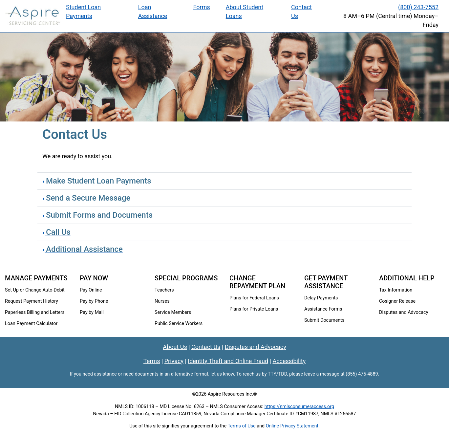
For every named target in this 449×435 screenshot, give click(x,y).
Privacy (173, 361)
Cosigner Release (397, 301)
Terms (151, 361)
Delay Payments (321, 298)
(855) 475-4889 (362, 374)
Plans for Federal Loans (254, 298)
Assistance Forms (323, 309)
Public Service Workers (179, 323)
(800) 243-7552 (418, 7)
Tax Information (395, 290)
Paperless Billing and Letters (35, 312)
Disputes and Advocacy (403, 312)
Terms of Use (241, 426)
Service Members (173, 312)
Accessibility (289, 361)
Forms (201, 7)
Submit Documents (324, 320)
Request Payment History (31, 301)
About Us (175, 346)
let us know (222, 374)
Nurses (162, 301)
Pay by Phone (94, 301)
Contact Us (205, 346)
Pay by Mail (92, 312)
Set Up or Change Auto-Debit (35, 290)
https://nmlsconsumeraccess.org (299, 406)
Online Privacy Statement (292, 426)
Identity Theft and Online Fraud (228, 361)
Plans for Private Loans (253, 309)
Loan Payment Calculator (31, 323)
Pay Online (91, 290)
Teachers (164, 290)
